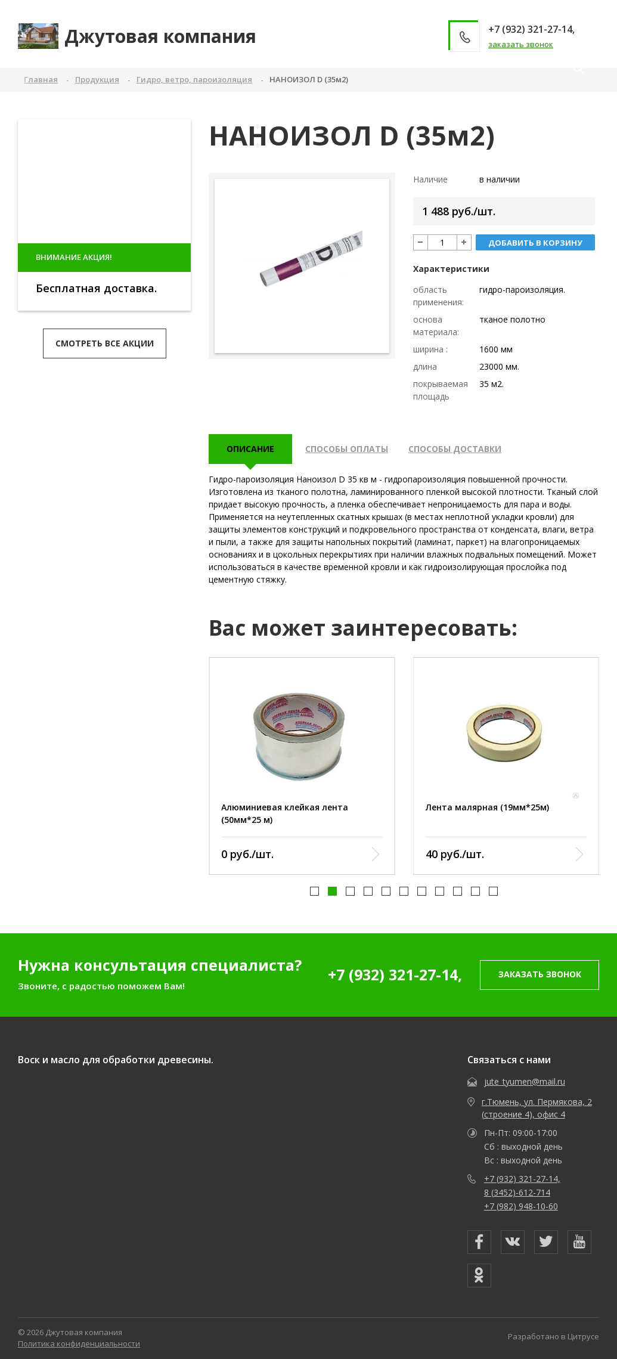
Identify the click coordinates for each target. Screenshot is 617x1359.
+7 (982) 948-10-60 (521, 1206)
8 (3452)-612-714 (517, 1192)
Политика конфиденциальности (79, 1343)
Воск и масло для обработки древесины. (115, 1059)
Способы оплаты (346, 448)
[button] (314, 890)
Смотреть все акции (104, 343)
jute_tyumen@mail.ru (524, 1081)
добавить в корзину (535, 242)
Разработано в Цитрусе (553, 1336)
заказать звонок (520, 44)
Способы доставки (454, 448)
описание (250, 448)
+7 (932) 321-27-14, (395, 974)
